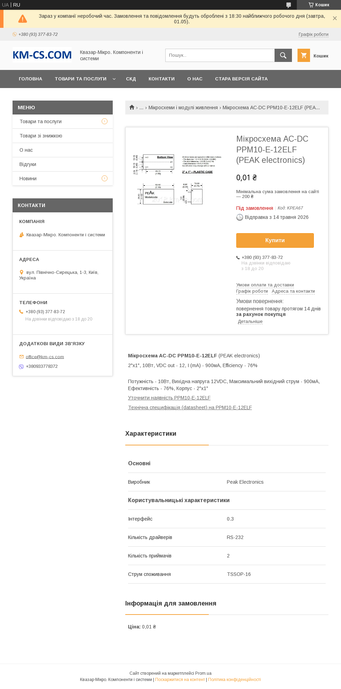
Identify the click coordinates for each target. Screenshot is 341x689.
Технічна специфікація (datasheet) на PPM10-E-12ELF (190, 407)
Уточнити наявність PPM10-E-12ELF (169, 398)
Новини (28, 178)
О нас (195, 78)
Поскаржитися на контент (180, 679)
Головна (30, 78)
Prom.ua (203, 673)
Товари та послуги (80, 78)
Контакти (162, 78)
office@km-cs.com (45, 356)
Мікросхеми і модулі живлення (183, 107)
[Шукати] (283, 55)
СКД (131, 78)
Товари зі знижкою (40, 135)
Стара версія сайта (241, 78)
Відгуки (27, 164)
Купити (275, 240)
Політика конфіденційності (234, 679)
